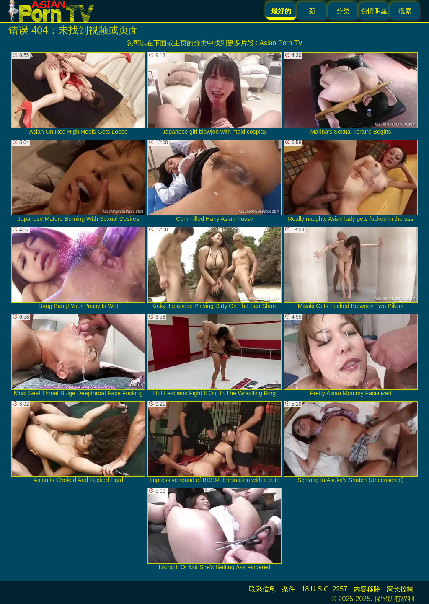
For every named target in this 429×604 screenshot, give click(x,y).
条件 (288, 589)
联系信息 (262, 589)
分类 (343, 11)
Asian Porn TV (280, 43)
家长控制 (400, 589)
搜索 (405, 11)
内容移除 (367, 589)
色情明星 (374, 11)
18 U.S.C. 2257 (324, 589)
